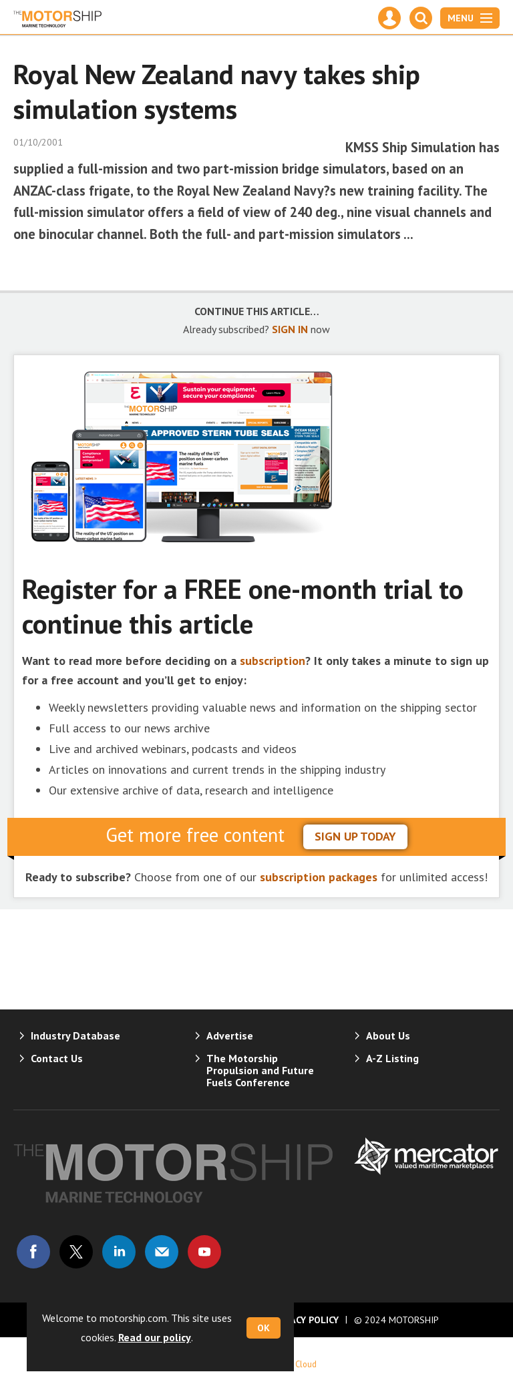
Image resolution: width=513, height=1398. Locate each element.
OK (263, 1328)
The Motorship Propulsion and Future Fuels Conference (260, 1070)
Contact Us (57, 1058)
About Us (388, 1035)
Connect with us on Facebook (33, 1251)
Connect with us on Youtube (204, 1251)
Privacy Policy (305, 1320)
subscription (272, 660)
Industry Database (75, 1035)
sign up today (355, 836)
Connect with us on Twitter (76, 1251)
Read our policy (154, 1337)
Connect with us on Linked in (119, 1251)
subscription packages (318, 877)
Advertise (229, 1035)
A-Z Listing (392, 1058)
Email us (161, 1251)
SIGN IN (290, 329)
